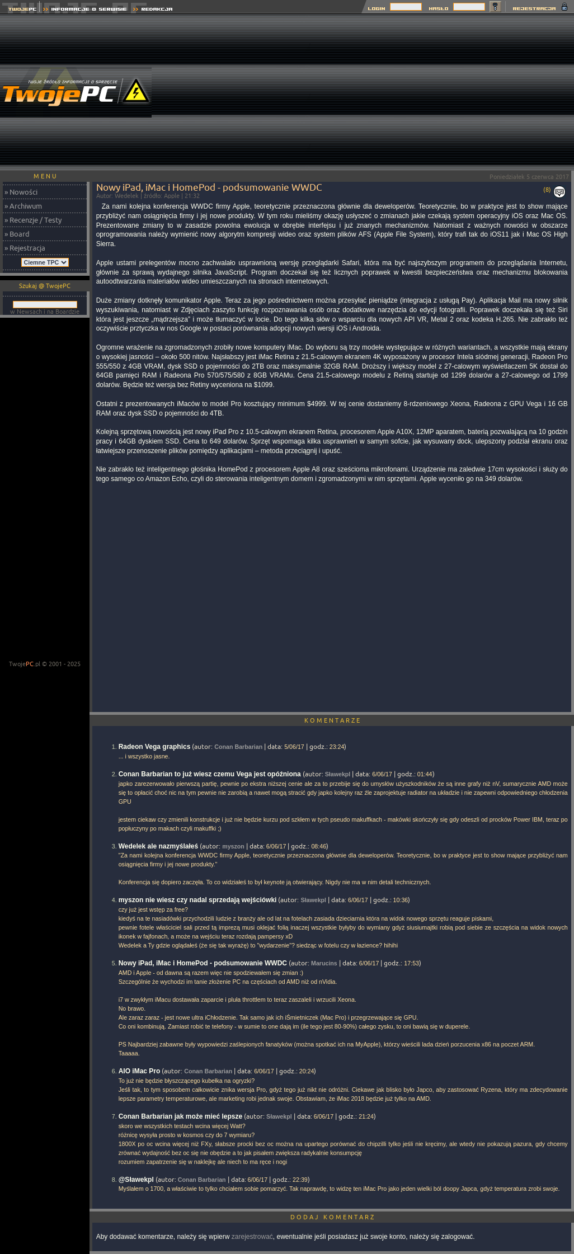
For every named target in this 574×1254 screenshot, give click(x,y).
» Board (17, 234)
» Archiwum (23, 206)
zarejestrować (252, 1237)
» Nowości (20, 192)
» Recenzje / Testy (33, 220)
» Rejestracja (24, 248)
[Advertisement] (442, 92)
